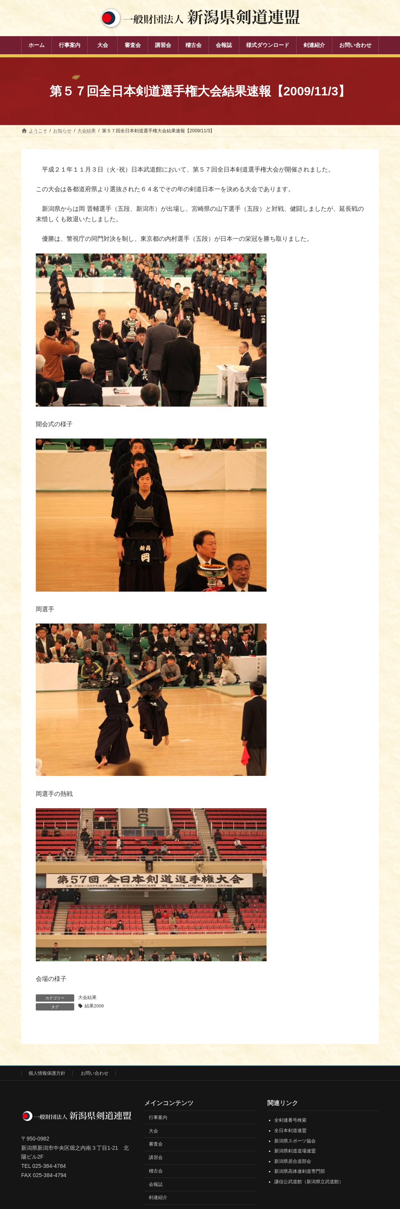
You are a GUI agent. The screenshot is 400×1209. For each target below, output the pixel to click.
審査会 (156, 1144)
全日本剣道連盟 (290, 1131)
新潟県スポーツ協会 (295, 1141)
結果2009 (94, 1006)
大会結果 (87, 997)
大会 (153, 1131)
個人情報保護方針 (46, 1073)
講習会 (156, 1158)
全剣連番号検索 (290, 1120)
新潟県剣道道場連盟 (295, 1151)
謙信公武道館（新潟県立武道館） (308, 1182)
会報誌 (156, 1184)
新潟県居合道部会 (292, 1161)
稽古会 (156, 1171)
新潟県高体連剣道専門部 (299, 1171)
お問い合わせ (94, 1073)
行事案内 (158, 1118)
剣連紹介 (158, 1198)
